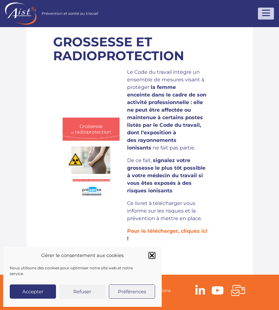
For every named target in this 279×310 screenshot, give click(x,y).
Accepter (32, 292)
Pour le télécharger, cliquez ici (167, 231)
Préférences (132, 292)
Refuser (82, 292)
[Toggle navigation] (266, 14)
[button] (152, 255)
